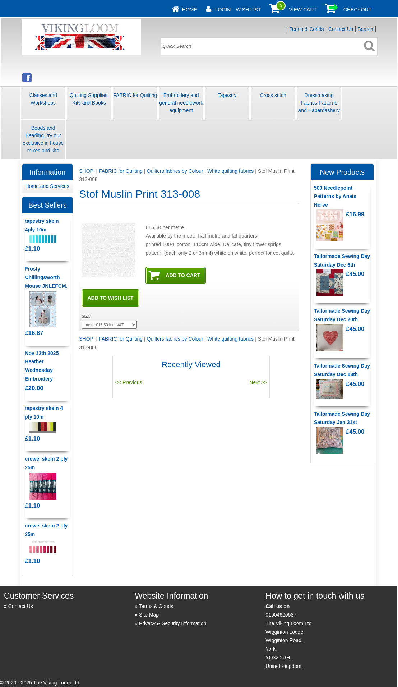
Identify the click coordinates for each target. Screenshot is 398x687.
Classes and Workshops (43, 99)
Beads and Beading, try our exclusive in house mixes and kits (43, 139)
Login (223, 10)
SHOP (86, 171)
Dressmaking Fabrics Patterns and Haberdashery (319, 102)
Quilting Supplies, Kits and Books (89, 99)
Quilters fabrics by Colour (175, 171)
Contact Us (340, 29)
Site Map (149, 615)
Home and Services (47, 186)
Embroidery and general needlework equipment (181, 102)
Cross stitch (273, 95)
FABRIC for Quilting (135, 95)
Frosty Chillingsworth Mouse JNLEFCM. (46, 277)
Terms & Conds (307, 29)
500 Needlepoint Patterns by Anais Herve (335, 196)
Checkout (357, 10)
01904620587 (280, 615)
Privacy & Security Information (173, 623)
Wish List (248, 10)
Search (365, 29)
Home (189, 10)
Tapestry (227, 95)
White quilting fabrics (230, 171)
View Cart (303, 10)
